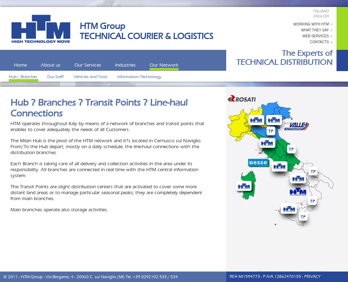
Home (20, 65)
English (321, 16)
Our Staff (56, 76)
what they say (315, 30)
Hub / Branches (23, 76)
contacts (319, 42)
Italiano (321, 11)
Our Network (164, 65)
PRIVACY (312, 276)
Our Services (87, 65)
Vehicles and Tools (91, 76)
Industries (125, 65)
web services (315, 36)
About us (51, 65)
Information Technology (139, 76)
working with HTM (311, 24)
